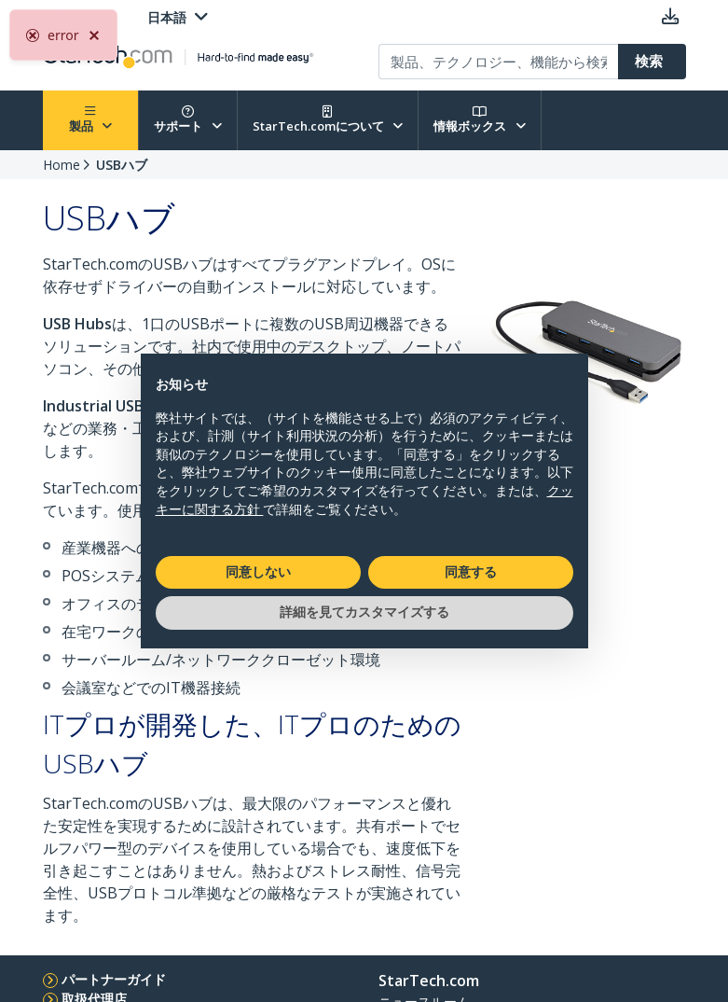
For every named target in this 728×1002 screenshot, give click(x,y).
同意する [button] (471, 571)
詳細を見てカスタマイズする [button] (364, 612)
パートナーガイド (114, 979)
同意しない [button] (258, 571)
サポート (188, 119)
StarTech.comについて (328, 119)
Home (61, 165)
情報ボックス (479, 119)
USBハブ (121, 165)
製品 (91, 119)
